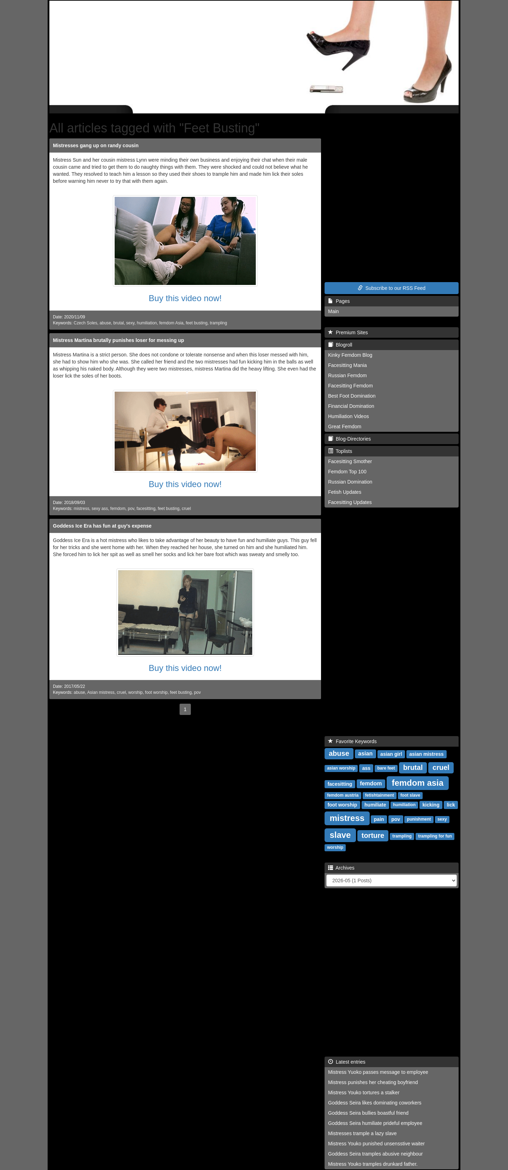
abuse (105, 322)
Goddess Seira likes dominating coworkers (375, 1103)
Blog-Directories (349, 439)
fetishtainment (379, 795)
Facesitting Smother (350, 461)
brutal (118, 322)
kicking (430, 805)
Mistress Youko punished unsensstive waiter (376, 1143)
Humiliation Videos (348, 416)
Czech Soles (85, 322)
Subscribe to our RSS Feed (391, 288)
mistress (81, 508)
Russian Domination (350, 482)
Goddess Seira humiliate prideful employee (375, 1123)
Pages (339, 301)
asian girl (391, 754)
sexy (130, 322)
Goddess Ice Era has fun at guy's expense (102, 526)
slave (340, 835)
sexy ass (100, 508)
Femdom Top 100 (347, 471)
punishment (419, 819)
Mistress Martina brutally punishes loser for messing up (118, 340)
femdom (118, 508)
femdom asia (417, 783)
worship (135, 692)
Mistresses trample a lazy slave (362, 1133)
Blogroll (340, 345)
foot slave (410, 795)
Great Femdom (344, 426)
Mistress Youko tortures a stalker (363, 1092)
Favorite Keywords (352, 741)
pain (379, 819)
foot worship (156, 692)
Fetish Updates (344, 492)
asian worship (341, 768)
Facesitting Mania (347, 365)
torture (373, 835)
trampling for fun (435, 836)
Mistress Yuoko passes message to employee (378, 1072)
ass (366, 768)
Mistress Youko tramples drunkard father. (373, 1164)
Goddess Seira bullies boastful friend (368, 1113)
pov (131, 508)
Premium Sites (348, 332)
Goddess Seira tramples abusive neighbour (375, 1154)
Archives (341, 868)
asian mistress (426, 754)
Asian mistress (100, 692)
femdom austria (342, 795)
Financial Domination (351, 406)
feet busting (196, 322)
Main (333, 311)
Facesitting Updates (350, 502)
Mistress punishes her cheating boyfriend (373, 1082)
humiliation (147, 322)
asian (365, 754)
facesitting (146, 508)
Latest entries (346, 1062)
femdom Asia (171, 322)
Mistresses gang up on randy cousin (96, 145)
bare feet (386, 768)
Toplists (340, 451)
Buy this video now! (185, 298)
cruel (186, 508)
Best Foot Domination (352, 396)
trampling (218, 322)
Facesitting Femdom (350, 385)
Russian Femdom (347, 375)
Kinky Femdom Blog (350, 355)
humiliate (375, 805)
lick (451, 805)
